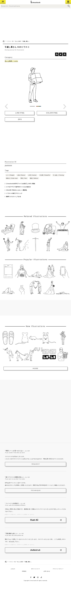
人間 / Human (32, 175)
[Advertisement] (35, 24)
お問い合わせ (47, 571)
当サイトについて (35, 568)
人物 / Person (21, 175)
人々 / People (10, 175)
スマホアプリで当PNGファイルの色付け (18, 187)
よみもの (13, 568)
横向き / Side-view (12, 178)
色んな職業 (18, 41)
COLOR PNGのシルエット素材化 (16, 190)
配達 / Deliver (34, 178)
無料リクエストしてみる (13, 196)
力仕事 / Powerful (45, 175)
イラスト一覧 (10, 41)
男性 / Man (24, 178)
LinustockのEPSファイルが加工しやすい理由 (20, 183)
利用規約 (24, 571)
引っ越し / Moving (58, 175)
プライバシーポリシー (58, 568)
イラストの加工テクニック (14, 193)
